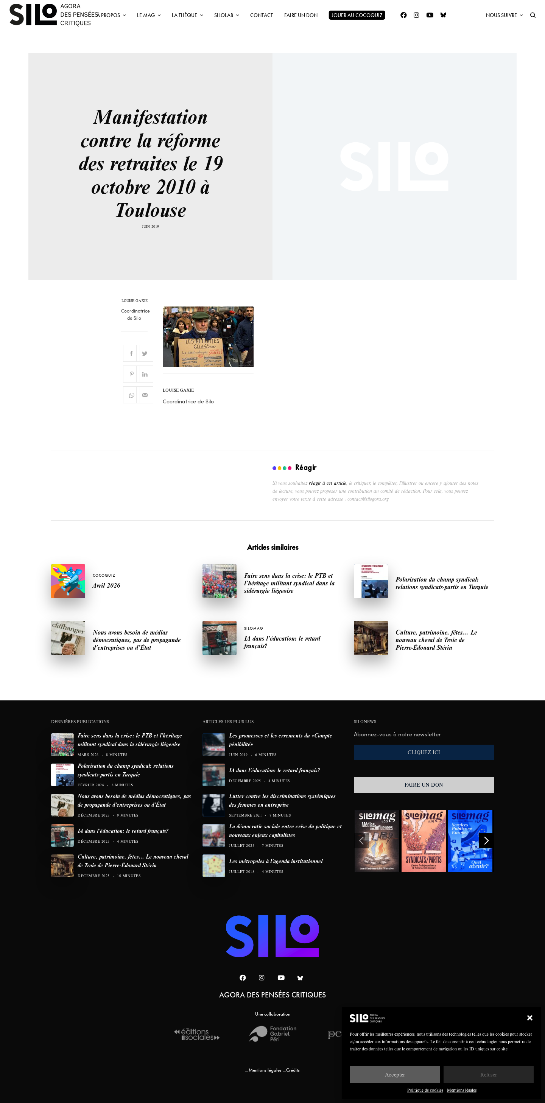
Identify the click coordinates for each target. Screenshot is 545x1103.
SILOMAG (253, 628)
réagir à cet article (327, 482)
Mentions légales (461, 1090)
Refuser (488, 1074)
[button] (530, 1018)
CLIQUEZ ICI (424, 752)
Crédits (293, 1070)
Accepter (395, 1074)
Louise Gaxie (134, 301)
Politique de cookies (425, 1090)
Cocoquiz (104, 575)
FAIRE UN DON (424, 784)
